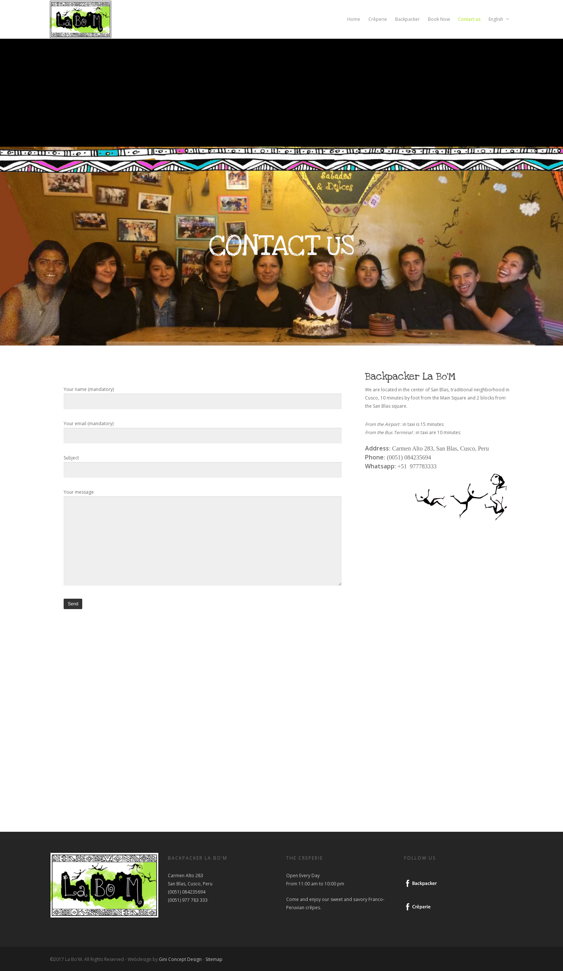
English (499, 19)
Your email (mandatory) (202, 432)
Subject (202, 466)
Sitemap (214, 959)
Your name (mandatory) (202, 398)
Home (353, 19)
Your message (202, 539)
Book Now (439, 19)
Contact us (469, 19)
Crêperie (377, 19)
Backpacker (407, 19)
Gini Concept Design (180, 959)
